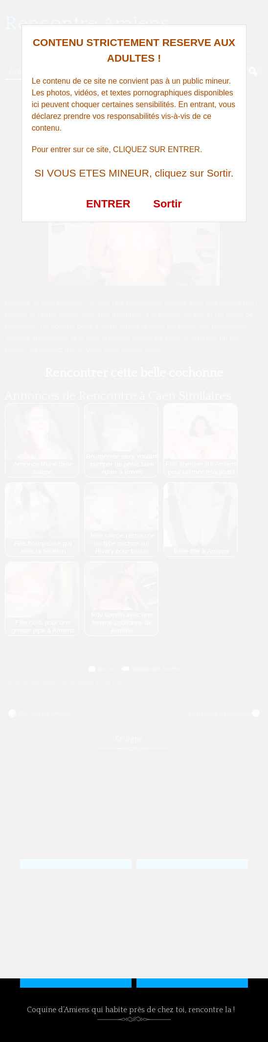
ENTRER (108, 204)
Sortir (167, 204)
